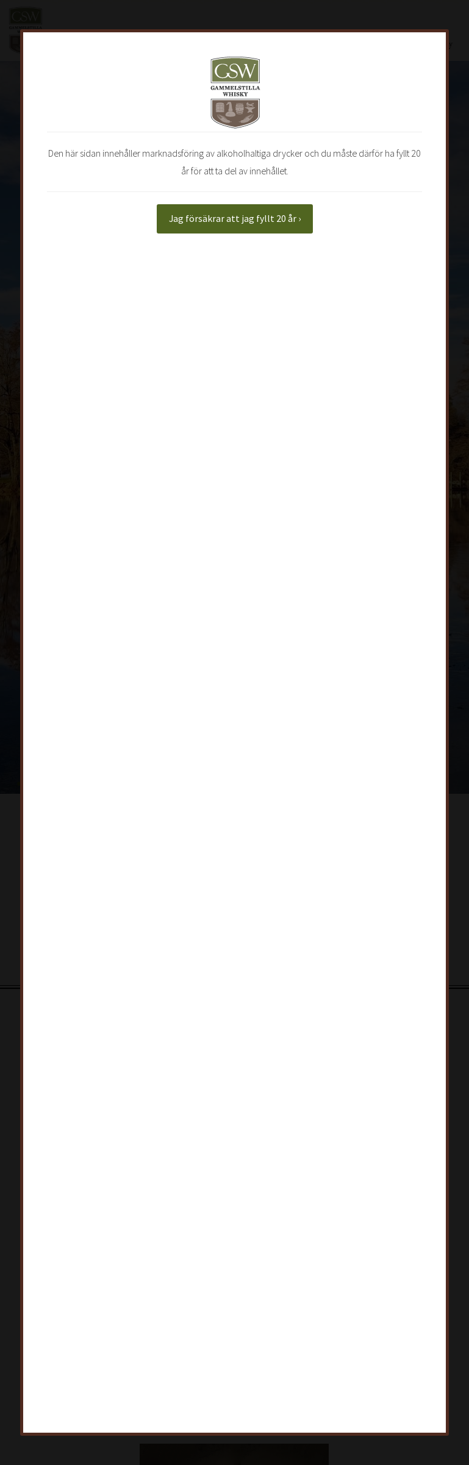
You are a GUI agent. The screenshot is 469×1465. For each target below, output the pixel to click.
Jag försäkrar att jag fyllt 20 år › (235, 218)
